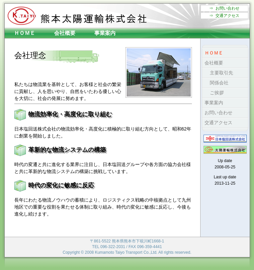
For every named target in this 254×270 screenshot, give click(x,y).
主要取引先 (217, 72)
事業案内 (105, 33)
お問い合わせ (217, 112)
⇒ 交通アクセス (224, 15)
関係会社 (215, 82)
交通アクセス (217, 122)
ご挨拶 (213, 92)
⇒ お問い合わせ (224, 8)
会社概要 (64, 33)
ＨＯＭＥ (24, 33)
